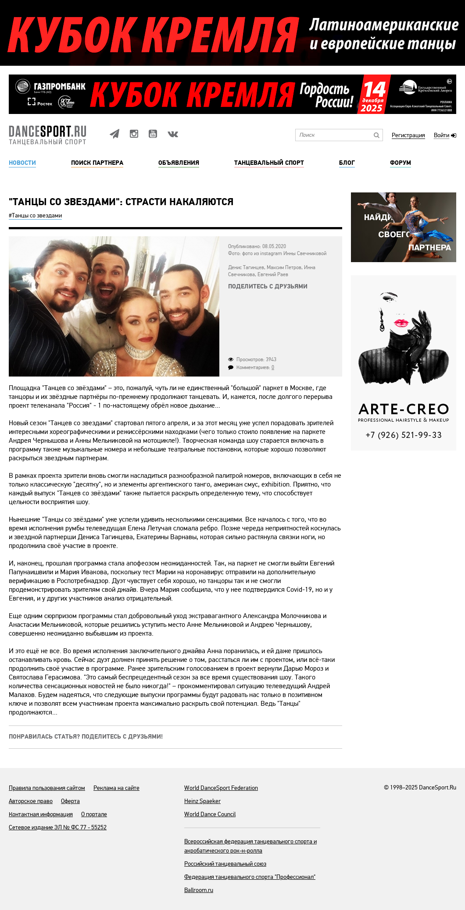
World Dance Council (210, 814)
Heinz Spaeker (202, 801)
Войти (441, 135)
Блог (347, 163)
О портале (94, 814)
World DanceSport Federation (221, 788)
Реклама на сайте (116, 788)
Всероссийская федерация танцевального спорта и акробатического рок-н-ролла (250, 846)
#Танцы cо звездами (35, 215)
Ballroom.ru (198, 890)
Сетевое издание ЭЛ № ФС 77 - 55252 (58, 827)
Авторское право (31, 801)
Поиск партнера (97, 163)
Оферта (70, 801)
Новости (22, 163)
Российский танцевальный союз (225, 863)
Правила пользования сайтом (47, 788)
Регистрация (408, 135)
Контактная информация (41, 814)
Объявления (178, 163)
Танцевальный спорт (269, 163)
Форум (400, 163)
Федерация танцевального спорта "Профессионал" (249, 877)
